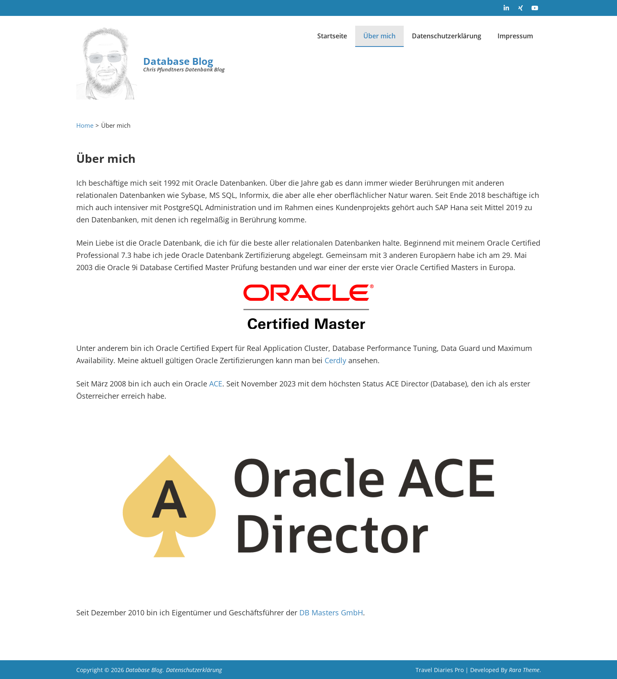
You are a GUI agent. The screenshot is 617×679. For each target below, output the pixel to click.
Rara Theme (524, 670)
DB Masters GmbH (331, 612)
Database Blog (178, 61)
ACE (215, 383)
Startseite (332, 35)
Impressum (515, 35)
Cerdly (335, 360)
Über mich (379, 35)
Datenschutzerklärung (446, 35)
